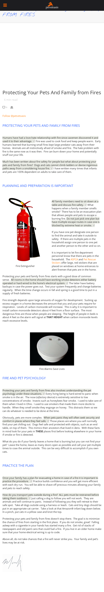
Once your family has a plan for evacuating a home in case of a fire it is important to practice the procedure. (50, 479)
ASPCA (74, 259)
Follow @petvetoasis (14, 115)
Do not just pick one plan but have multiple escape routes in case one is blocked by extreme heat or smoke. (76, 222)
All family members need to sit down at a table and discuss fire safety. (75, 203)
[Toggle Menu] (5, 5)
